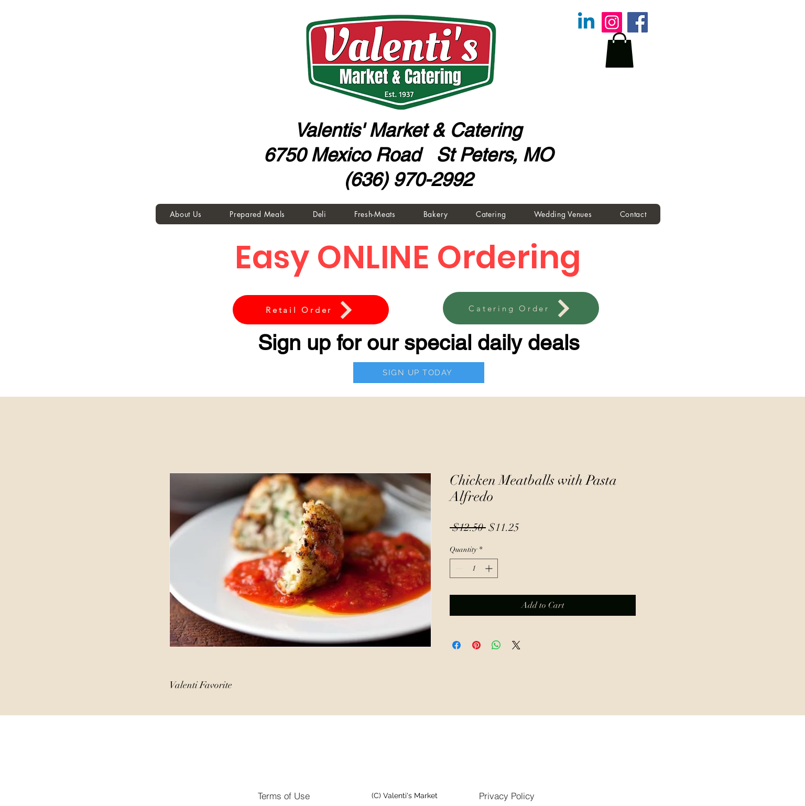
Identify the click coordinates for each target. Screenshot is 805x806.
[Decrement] (457, 568)
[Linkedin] (586, 22)
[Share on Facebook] (456, 645)
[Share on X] (516, 645)
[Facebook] (637, 22)
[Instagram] (612, 22)
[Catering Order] (521, 308)
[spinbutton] (473, 568)
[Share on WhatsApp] (496, 645)
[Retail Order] (311, 309)
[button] (619, 50)
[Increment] (489, 568)
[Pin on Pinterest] (476, 645)
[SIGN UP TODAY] (418, 372)
